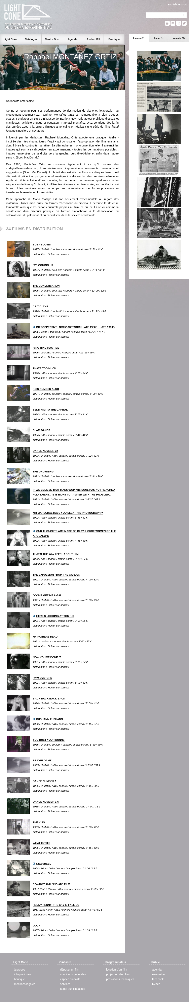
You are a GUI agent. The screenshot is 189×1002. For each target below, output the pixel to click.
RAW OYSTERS (42, 677)
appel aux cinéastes (72, 988)
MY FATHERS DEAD (45, 636)
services (65, 984)
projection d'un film (117, 974)
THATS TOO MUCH (44, 368)
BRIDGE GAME (42, 760)
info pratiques (22, 974)
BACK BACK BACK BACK (49, 698)
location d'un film (116, 969)
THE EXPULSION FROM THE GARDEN (56, 574)
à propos (19, 969)
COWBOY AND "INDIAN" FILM (51, 884)
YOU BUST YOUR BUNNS (49, 739)
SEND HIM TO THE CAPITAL (50, 409)
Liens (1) (158, 38)
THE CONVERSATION (46, 285)
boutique (19, 979)
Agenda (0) (179, 38)
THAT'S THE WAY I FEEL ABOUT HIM (55, 554)
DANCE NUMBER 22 (45, 450)
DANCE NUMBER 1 (44, 781)
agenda (157, 969)
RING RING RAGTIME (46, 347)
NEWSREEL (43, 863)
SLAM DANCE (41, 430)
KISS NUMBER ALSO (46, 389)
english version (177, 4)
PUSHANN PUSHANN (49, 719)
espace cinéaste (70, 979)
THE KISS (39, 822)
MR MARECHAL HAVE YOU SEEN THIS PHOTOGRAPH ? (68, 512)
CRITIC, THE (40, 306)
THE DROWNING (43, 471)
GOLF (36, 925)
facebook (158, 979)
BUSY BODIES (42, 244)
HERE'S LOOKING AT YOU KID (55, 616)
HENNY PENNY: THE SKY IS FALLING (56, 904)
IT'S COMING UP (43, 265)
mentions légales (24, 984)
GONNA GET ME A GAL (47, 595)
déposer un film (69, 969)
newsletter (158, 974)
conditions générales (73, 974)
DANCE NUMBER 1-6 (46, 801)
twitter (156, 984)
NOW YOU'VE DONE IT (47, 657)
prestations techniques (120, 979)
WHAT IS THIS (41, 843)
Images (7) (138, 38)
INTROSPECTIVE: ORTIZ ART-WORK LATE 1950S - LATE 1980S (75, 327)
